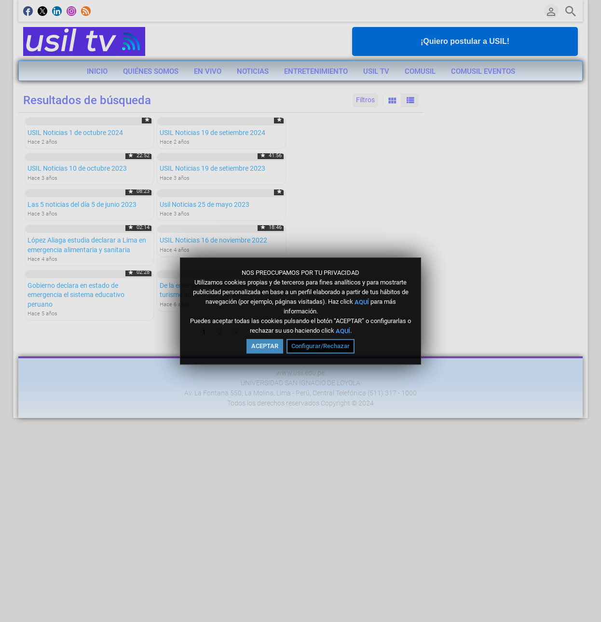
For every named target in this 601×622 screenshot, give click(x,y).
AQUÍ (362, 301)
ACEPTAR (264, 346)
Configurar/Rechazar (320, 346)
